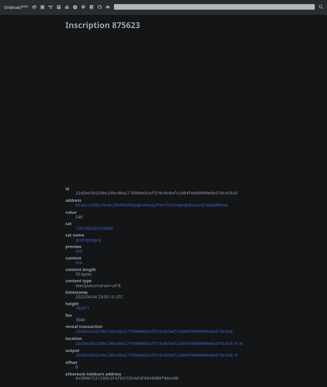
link (79, 250)
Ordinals (16, 7)
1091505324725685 (94, 228)
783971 (83, 308)
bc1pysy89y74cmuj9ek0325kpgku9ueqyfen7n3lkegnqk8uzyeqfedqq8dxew (152, 205)
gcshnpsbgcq (88, 239)
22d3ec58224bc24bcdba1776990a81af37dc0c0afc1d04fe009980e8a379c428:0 (157, 353)
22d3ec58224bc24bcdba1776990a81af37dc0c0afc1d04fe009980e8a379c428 (154, 331)
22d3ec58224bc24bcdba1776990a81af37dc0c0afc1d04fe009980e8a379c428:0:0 (159, 342)
